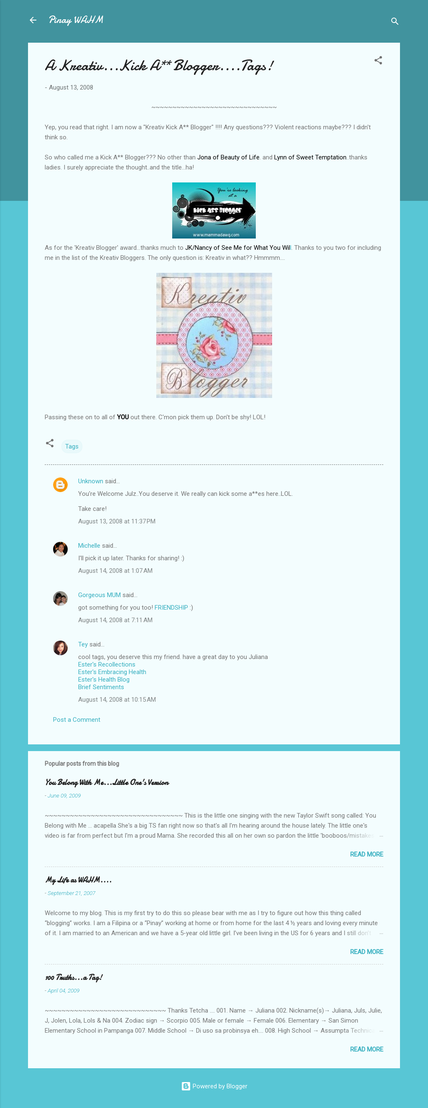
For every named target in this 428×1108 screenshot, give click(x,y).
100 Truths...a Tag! (73, 977)
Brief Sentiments (101, 687)
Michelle (89, 545)
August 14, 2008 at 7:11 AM (115, 620)
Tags (72, 446)
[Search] (395, 23)
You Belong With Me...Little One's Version (106, 782)
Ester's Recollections (106, 664)
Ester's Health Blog (104, 679)
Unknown (90, 481)
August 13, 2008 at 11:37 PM (116, 521)
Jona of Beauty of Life (228, 157)
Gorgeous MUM (99, 595)
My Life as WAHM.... (78, 880)
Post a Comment (76, 719)
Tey (83, 644)
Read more (366, 854)
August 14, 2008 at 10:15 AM (117, 699)
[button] (378, 61)
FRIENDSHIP (171, 607)
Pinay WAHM (75, 20)
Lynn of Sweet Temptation (310, 157)
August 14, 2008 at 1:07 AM (115, 571)
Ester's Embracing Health (112, 672)
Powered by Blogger (214, 1086)
